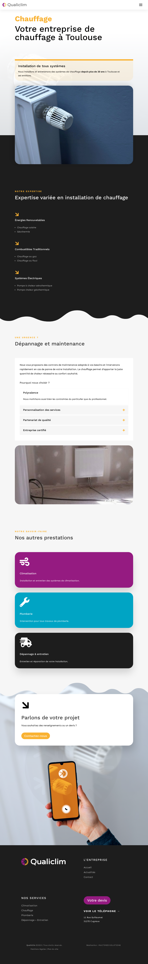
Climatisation (29, 905)
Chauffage (27, 910)
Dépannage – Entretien (34, 920)
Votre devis (97, 900)
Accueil (88, 867)
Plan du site (53, 949)
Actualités (89, 872)
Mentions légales (38, 949)
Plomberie (27, 915)
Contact (88, 877)
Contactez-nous (35, 736)
